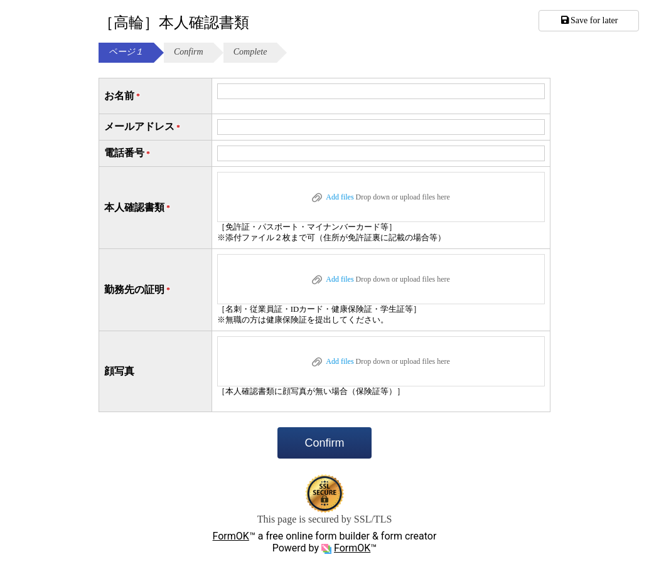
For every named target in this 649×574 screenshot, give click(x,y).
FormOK (231, 536)
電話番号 (128, 153)
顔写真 (119, 371)
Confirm (324, 443)
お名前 (123, 96)
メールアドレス (143, 127)
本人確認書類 (138, 208)
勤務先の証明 (138, 290)
